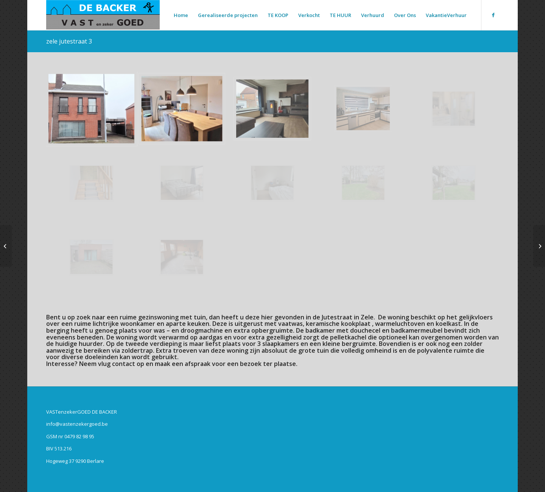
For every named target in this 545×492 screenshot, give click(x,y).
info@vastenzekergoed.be (77, 423)
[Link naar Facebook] (493, 14)
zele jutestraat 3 (69, 41)
